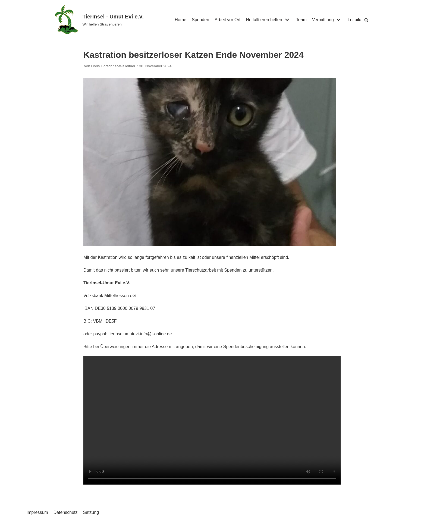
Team (301, 19)
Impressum (37, 512)
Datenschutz (66, 512)
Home (180, 19)
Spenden (200, 19)
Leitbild (355, 19)
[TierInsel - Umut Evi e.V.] (98, 20)
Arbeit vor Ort (227, 19)
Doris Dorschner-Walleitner (113, 66)
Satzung (91, 512)
